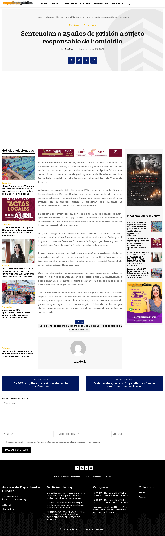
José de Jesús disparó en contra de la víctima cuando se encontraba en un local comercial (81, 328)
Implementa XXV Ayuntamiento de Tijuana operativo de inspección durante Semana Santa (16, 314)
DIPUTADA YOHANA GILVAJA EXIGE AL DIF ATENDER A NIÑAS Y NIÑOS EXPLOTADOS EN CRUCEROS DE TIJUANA (18, 272)
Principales (90, 25)
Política (5, 265)
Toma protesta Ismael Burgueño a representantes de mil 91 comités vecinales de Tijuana (110, 510)
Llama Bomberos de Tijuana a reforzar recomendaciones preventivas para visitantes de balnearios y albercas (18, 190)
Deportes (6, 183)
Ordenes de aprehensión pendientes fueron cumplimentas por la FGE (124, 385)
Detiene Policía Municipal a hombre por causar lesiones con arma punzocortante (17, 354)
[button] (128, 3)
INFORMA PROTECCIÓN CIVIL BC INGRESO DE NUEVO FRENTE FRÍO (110, 494)
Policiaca (49, 17)
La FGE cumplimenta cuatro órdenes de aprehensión (41, 385)
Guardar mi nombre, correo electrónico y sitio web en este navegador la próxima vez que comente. (54, 442)
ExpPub (69, 49)
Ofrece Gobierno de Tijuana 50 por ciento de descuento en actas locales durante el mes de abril (17, 231)
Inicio (39, 17)
